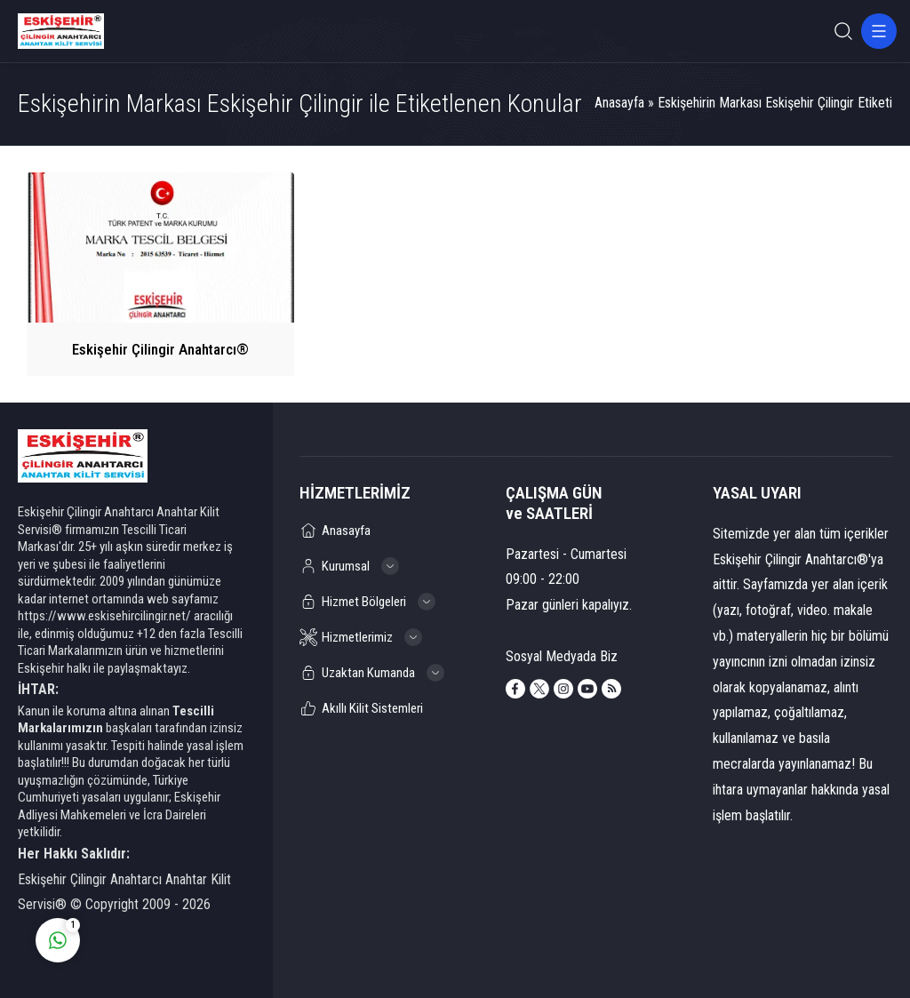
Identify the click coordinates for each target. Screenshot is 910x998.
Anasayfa (619, 102)
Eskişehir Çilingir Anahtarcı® (160, 349)
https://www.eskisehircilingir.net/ (104, 616)
